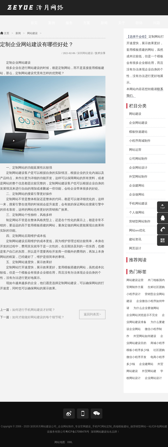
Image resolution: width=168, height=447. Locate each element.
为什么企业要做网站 (146, 308)
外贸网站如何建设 (144, 336)
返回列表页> (92, 314)
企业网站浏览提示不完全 (142, 315)
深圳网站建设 (85, 53)
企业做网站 (136, 194)
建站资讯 (135, 239)
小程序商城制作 (139, 140)
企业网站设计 (138, 167)
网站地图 (59, 442)
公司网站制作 (138, 158)
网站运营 (135, 149)
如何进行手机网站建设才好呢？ (33, 309)
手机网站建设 (138, 203)
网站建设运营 (135, 280)
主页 (6, 33)
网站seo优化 (137, 230)
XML (70, 442)
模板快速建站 (138, 131)
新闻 (18, 33)
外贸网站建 (149, 371)
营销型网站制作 (139, 221)
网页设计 (135, 248)
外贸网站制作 (138, 176)
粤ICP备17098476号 (77, 431)
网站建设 (32, 33)
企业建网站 (136, 185)
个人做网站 (136, 212)
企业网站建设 (138, 122)
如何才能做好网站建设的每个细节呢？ (38, 317)
